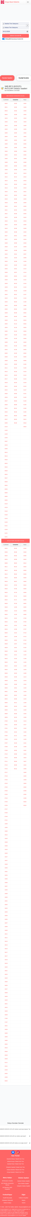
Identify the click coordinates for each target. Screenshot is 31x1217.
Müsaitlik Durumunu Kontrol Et (14, 39)
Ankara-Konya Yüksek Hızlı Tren (15, 1161)
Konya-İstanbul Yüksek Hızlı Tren (15, 1172)
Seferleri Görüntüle (15, 35)
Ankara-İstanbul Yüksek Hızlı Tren (15, 1169)
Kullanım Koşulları (23, 1197)
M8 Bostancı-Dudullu (7, 1181)
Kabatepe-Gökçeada (7, 1200)
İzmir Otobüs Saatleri (23, 1183)
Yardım (23, 1202)
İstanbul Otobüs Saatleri (23, 1181)
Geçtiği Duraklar (24, 78)
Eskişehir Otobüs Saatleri (23, 1186)
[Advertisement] (15, 57)
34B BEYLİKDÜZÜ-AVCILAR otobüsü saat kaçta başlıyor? (14, 1129)
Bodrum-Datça (7, 1202)
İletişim (23, 1200)
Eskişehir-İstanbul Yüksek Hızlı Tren (15, 1167)
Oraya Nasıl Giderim (10, 2)
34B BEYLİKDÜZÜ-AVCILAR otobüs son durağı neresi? (13, 1143)
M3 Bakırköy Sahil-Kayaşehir (7, 1188)
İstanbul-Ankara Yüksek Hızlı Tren (15, 1159)
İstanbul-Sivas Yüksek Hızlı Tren (15, 1164)
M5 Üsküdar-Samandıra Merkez (7, 1184)
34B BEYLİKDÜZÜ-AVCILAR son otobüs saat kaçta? (13, 1136)
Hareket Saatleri (7, 78)
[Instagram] (18, 1152)
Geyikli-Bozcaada (7, 1197)
